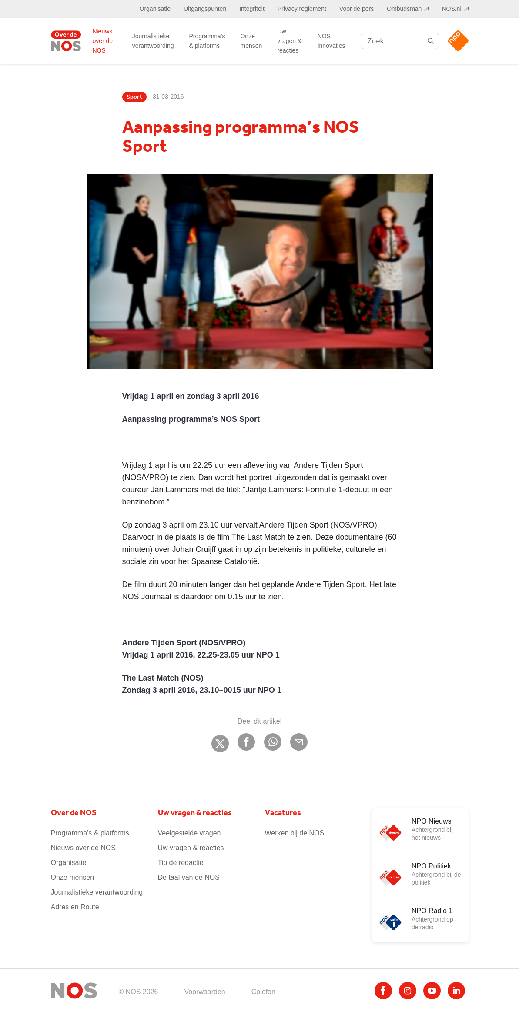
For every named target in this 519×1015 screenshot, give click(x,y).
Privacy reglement (302, 8)
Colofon (263, 991)
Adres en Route (75, 907)
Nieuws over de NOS (102, 41)
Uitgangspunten (205, 8)
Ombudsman (404, 8)
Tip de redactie (181, 862)
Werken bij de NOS (295, 833)
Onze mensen (251, 41)
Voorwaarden (204, 991)
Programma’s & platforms (207, 41)
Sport (134, 97)
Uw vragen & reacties (289, 41)
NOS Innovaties (331, 41)
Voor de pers (356, 8)
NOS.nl (451, 8)
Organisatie (155, 8)
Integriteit (252, 8)
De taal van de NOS (189, 877)
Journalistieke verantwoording (153, 41)
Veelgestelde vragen (189, 833)
